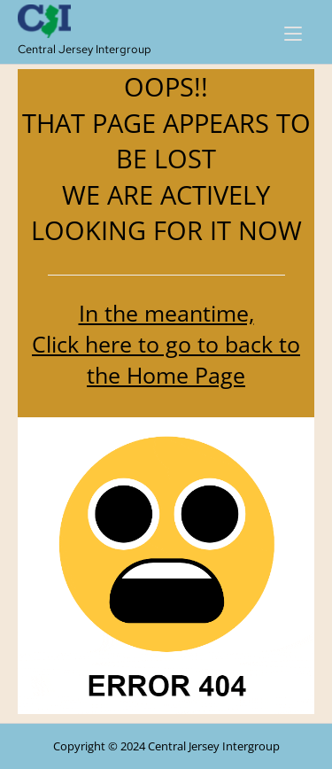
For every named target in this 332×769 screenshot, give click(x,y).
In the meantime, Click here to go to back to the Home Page (166, 344)
